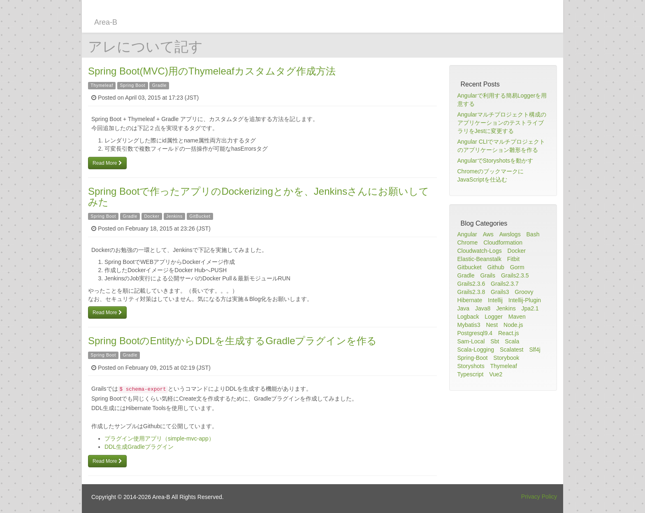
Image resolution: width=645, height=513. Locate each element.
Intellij (495, 300)
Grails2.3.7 (505, 283)
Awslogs (510, 234)
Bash (533, 234)
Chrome (467, 242)
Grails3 (500, 292)
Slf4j (534, 349)
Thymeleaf (101, 85)
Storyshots (471, 366)
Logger (494, 316)
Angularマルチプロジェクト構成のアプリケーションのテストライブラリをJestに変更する (501, 122)
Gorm (517, 267)
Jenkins (174, 216)
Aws (488, 234)
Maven (517, 316)
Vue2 (495, 374)
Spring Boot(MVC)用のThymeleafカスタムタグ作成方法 (212, 71)
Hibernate (470, 300)
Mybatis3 (468, 325)
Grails (487, 275)
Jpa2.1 (530, 308)
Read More (107, 163)
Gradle (159, 85)
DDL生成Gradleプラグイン (139, 446)
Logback (468, 316)
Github (495, 267)
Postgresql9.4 (475, 333)
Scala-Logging (475, 349)
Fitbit (513, 259)
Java (463, 308)
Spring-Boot (472, 357)
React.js (508, 333)
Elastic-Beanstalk (479, 259)
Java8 (482, 308)
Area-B (105, 22)
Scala (512, 341)
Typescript (470, 374)
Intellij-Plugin (524, 300)
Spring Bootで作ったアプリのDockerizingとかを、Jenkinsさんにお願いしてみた (258, 197)
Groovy (524, 292)
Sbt (494, 341)
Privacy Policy (539, 496)
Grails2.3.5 (515, 275)
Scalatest (512, 349)
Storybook (506, 357)
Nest (492, 325)
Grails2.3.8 (471, 292)
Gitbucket (469, 267)
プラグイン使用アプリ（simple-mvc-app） (159, 438)
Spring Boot (132, 85)
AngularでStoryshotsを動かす (495, 160)
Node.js (513, 325)
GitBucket (199, 216)
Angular (467, 234)
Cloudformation (502, 242)
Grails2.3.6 (471, 283)
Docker (151, 216)
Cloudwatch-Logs (479, 250)
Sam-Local (471, 341)
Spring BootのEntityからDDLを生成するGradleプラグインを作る (232, 340)
